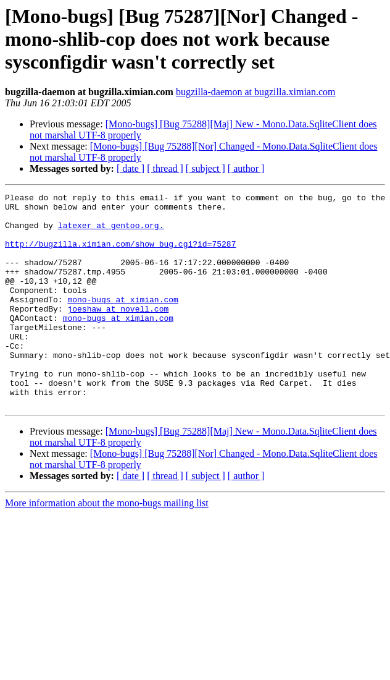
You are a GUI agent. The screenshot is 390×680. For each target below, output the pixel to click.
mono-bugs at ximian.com (122, 321)
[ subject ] (205, 168)
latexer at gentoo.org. (111, 232)
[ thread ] (165, 168)
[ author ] (246, 168)
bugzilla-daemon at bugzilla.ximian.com (256, 92)
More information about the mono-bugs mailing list (107, 545)
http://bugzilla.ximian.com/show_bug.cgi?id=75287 (120, 254)
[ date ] (130, 168)
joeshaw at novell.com (117, 332)
